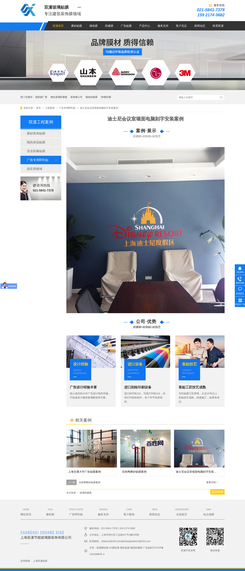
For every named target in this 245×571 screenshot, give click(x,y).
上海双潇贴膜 (40, 560)
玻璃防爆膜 (86, 492)
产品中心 (144, 25)
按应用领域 (34, 169)
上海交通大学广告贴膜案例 (84, 471)
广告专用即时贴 (67, 108)
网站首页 (25, 512)
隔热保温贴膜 (36, 142)
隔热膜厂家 (41, 97)
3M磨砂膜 (106, 97)
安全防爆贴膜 (36, 151)
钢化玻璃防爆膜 (59, 97)
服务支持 (163, 25)
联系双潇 (218, 25)
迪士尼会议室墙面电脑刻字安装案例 (99, 108)
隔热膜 (93, 25)
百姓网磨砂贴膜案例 (134, 471)
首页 (39, 108)
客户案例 (129, 512)
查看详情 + (212, 482)
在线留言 (181, 512)
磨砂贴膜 (76, 25)
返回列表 (217, 492)
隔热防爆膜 (91, 97)
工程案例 (50, 108)
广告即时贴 (76, 512)
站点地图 (208, 512)
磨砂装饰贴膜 (36, 133)
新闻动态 (199, 25)
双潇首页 (58, 25)
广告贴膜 (126, 25)
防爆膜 (109, 25)
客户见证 (181, 25)
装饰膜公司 (76, 97)
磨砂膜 (50, 512)
